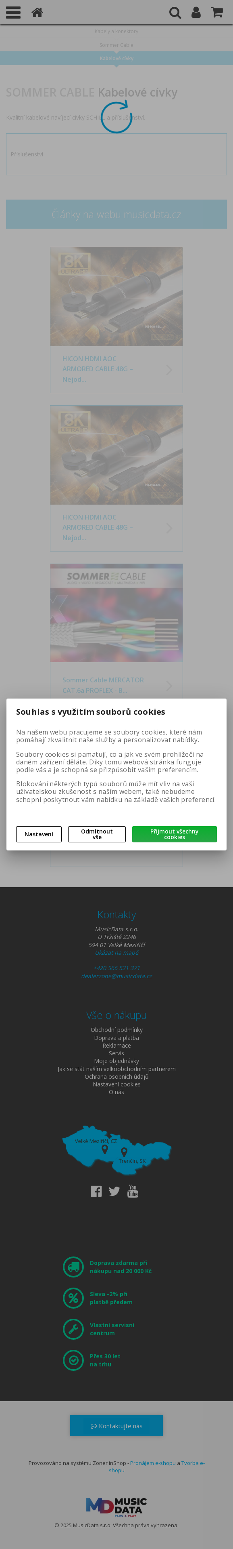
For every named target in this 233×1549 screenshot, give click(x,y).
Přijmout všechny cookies (174, 834)
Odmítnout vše (97, 834)
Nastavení (39, 834)
